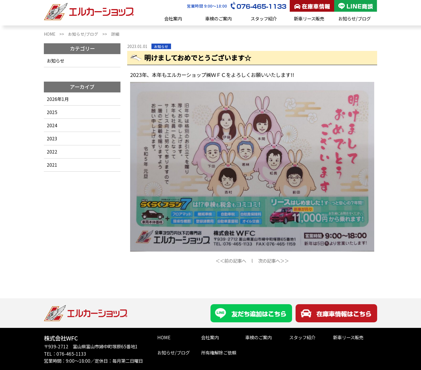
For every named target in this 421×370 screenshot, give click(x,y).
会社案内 (173, 18)
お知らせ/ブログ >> (89, 34)
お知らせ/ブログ (354, 18)
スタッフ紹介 (264, 18)
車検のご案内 (218, 18)
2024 (52, 125)
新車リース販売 (309, 18)
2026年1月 (58, 99)
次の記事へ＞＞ (273, 260)
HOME (163, 337)
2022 (52, 151)
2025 (52, 112)
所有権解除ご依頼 (218, 352)
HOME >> (56, 34)
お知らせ (55, 60)
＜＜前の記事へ (230, 260)
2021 (52, 164)
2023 (52, 138)
